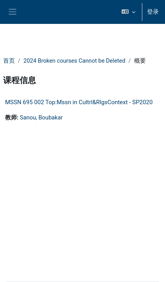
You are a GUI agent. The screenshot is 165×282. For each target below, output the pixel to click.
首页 (9, 60)
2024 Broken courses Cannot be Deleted (74, 60)
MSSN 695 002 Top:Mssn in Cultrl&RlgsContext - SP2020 (78, 102)
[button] (128, 12)
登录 (153, 11)
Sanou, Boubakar (41, 117)
